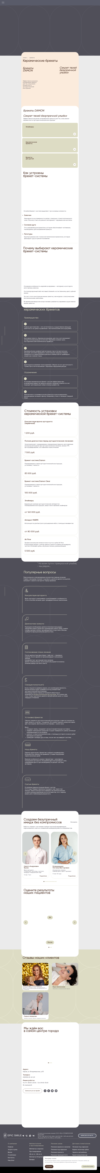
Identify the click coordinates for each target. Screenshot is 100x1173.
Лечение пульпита (57, 1152)
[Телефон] (26, 1136)
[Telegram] (23, 1136)
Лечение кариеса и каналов (60, 1147)
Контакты (11, 1157)
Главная (10, 1147)
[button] (43, 876)
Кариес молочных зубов (80, 1149)
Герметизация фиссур (79, 1155)
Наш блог (11, 1160)
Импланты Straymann (36, 1157)
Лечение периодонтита (59, 1155)
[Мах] (30, 1136)
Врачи (10, 1152)
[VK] (33, 1136)
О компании (12, 1155)
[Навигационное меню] (3, 3)
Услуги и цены (12, 1149)
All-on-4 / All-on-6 (35, 1154)
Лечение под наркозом (59, 1149)
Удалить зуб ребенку (79, 1152)
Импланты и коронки (36, 1149)
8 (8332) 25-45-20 (29, 1077)
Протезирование (35, 1151)
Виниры (31, 1159)
